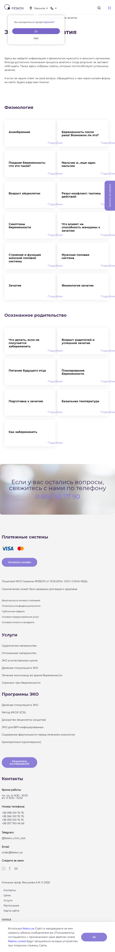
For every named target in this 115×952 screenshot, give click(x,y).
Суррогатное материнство (19, 645)
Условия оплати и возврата (18, 622)
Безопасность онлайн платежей (21, 600)
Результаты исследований (19, 762)
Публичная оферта (13, 611)
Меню (109, 8)
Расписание (11, 905)
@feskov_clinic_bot (14, 838)
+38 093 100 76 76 (13, 819)
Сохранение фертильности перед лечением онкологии (38, 734)
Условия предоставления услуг (20, 616)
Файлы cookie (17, 941)
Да (36, 31)
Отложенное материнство (19, 653)
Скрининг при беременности (21, 682)
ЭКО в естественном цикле (20, 660)
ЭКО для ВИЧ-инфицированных (22, 727)
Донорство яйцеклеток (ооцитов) (24, 719)
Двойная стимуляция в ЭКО (20, 668)
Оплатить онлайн (19, 562)
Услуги (8, 900)
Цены (7, 895)
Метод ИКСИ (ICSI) (14, 712)
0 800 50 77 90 (57, 496)
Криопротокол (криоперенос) (21, 742)
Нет (36, 38)
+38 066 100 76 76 (13, 816)
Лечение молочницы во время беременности (32, 675)
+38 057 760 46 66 (13, 823)
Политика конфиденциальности (21, 605)
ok (94, 937)
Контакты (10, 890)
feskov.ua (28, 928)
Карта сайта (11, 910)
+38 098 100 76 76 (13, 812)
